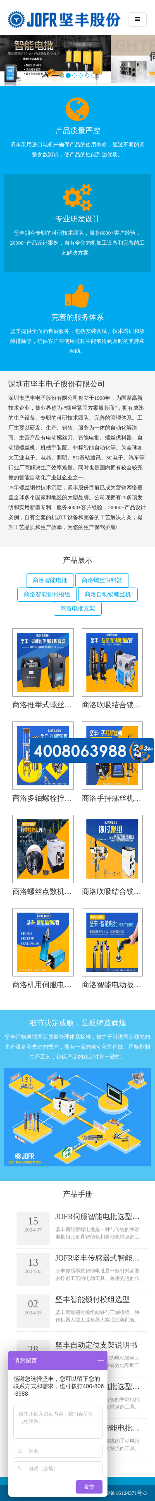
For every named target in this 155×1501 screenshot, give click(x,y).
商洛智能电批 (50, 580)
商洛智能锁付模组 (47, 594)
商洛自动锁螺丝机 (108, 594)
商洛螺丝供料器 (102, 580)
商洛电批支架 (77, 608)
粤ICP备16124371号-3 (121, 1493)
